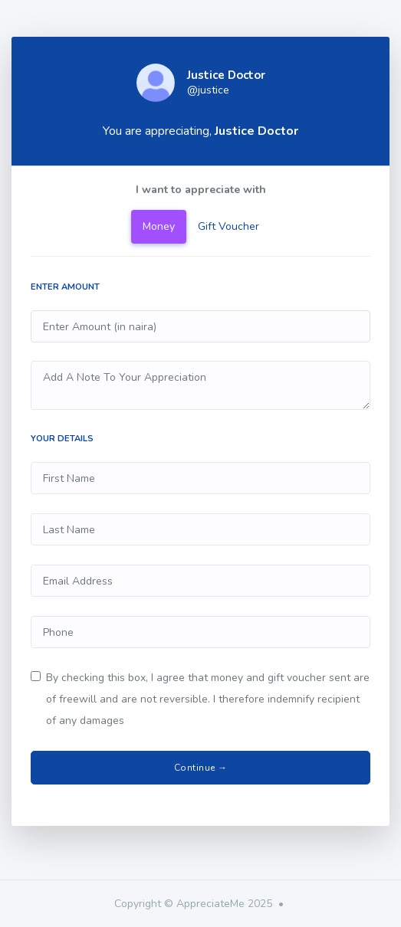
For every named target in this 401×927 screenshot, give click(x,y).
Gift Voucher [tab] (228, 226)
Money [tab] (159, 226)
